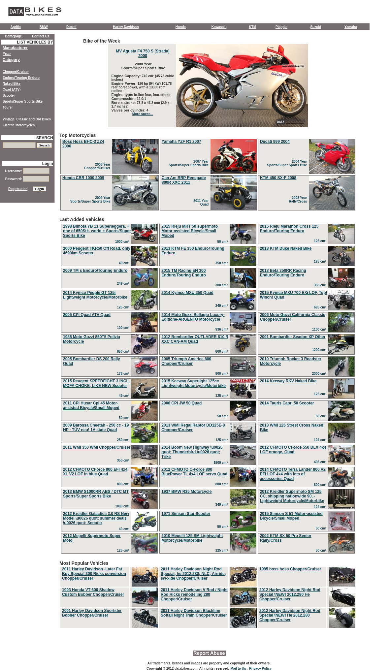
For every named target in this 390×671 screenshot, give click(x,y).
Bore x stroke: (124, 103)
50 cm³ (223, 241)
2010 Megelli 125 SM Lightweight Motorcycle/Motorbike (192, 538)
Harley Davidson (126, 27)
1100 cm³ (320, 329)
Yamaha (350, 27)
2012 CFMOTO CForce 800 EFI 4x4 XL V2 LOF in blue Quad (95, 471)
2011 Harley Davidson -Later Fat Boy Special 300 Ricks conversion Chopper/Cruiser (94, 574)
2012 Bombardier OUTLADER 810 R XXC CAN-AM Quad (194, 339)
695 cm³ (321, 307)
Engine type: (123, 95)
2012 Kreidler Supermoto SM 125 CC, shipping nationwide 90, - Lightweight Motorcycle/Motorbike (292, 496)
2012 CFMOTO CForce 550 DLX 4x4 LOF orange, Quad (293, 449)
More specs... (142, 114)
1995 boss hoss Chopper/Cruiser (290, 569)
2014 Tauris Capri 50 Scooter (287, 403)
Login (47, 163)
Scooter (9, 95)
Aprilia (16, 27)
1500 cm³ (221, 462)
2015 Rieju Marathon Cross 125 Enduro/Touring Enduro (289, 228)
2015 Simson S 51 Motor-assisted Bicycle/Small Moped (291, 516)
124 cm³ (321, 440)
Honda (181, 27)
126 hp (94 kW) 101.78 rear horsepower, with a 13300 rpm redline (142, 87)
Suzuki (315, 27)
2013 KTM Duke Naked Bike (286, 248)
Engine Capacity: (127, 76)
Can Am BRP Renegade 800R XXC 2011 (184, 180)
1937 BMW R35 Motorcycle (186, 491)
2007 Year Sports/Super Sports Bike (190, 163)
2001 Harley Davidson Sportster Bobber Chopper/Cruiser (92, 613)
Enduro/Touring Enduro (21, 78)
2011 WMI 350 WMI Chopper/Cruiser (96, 447)
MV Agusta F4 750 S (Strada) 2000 (142, 53)
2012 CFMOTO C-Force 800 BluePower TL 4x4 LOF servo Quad (194, 471)
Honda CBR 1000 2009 (83, 178)
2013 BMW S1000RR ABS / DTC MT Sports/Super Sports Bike (96, 493)
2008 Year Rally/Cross (299, 199)
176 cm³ (124, 373)
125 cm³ (321, 241)
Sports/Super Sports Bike (23, 101)
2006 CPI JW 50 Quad (181, 403)
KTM (252, 27)
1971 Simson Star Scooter (185, 513)
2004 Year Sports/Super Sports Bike (288, 163)
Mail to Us (238, 668)
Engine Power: (125, 83)
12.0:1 (141, 99)
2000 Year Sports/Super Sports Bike (142, 66)
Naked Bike (11, 83)
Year (7, 53)
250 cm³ (124, 440)
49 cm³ (125, 263)
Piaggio (281, 27)
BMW (44, 27)
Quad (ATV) (11, 89)
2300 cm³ (320, 373)
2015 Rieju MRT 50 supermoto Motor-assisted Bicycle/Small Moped (189, 231)
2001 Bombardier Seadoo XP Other (293, 337)
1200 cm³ (320, 350)
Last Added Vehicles (207, 386)
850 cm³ (124, 351)
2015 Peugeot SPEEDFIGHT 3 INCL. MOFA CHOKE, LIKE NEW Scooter (96, 383)
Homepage (13, 36)
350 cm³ (222, 263)
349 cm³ (222, 504)
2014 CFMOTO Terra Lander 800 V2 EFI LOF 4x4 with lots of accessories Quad (293, 474)
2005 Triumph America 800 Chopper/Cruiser (186, 361)
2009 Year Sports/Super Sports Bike (91, 199)
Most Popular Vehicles (207, 594)
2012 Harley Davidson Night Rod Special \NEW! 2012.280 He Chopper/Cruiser (289, 594)
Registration (17, 189)
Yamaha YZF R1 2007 (181, 141)
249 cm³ (124, 283)
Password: (27, 179)
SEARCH (44, 138)
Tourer (8, 107)
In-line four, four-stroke (152, 95)
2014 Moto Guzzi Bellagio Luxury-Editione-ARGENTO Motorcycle (192, 317)
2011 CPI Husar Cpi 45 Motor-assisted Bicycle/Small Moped (91, 405)
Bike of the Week (207, 82)
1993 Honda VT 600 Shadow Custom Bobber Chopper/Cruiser (93, 592)
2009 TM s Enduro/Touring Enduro (95, 270)
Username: (27, 171)
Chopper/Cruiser (16, 72)
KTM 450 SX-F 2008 (278, 178)
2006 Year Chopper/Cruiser (98, 166)
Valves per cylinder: (129, 110)
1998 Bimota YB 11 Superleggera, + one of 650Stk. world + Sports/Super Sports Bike (97, 231)
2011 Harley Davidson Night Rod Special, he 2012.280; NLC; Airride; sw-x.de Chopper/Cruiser (193, 574)
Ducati (71, 27)
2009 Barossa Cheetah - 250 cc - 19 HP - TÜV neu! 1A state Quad (96, 427)
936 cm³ (222, 329)
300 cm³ (222, 285)
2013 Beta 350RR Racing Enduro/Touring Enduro (283, 272)
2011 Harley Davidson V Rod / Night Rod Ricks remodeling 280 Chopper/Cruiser (194, 594)
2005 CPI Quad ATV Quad (87, 314)
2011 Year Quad (202, 202)
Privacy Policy (260, 668)
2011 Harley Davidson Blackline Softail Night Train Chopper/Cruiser (194, 613)
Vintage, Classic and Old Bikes (27, 119)
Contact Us (40, 36)
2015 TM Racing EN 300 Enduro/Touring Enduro (183, 272)
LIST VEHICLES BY (35, 42)
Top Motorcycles (207, 172)
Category (11, 59)
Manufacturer (15, 48)
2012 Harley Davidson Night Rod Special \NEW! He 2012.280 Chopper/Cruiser (289, 615)
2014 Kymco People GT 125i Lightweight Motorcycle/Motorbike (95, 295)
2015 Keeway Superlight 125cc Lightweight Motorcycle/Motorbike (193, 383)
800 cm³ (222, 351)
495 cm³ (321, 462)
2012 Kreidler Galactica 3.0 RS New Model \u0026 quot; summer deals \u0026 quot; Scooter (96, 518)
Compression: (124, 99)
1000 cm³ (123, 241)
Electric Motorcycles (19, 125)
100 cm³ (124, 328)
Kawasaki (219, 27)
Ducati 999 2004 (275, 141)
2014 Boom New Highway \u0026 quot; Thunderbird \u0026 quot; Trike (191, 452)
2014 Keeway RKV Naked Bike (288, 381)
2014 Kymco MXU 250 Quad (187, 292)
